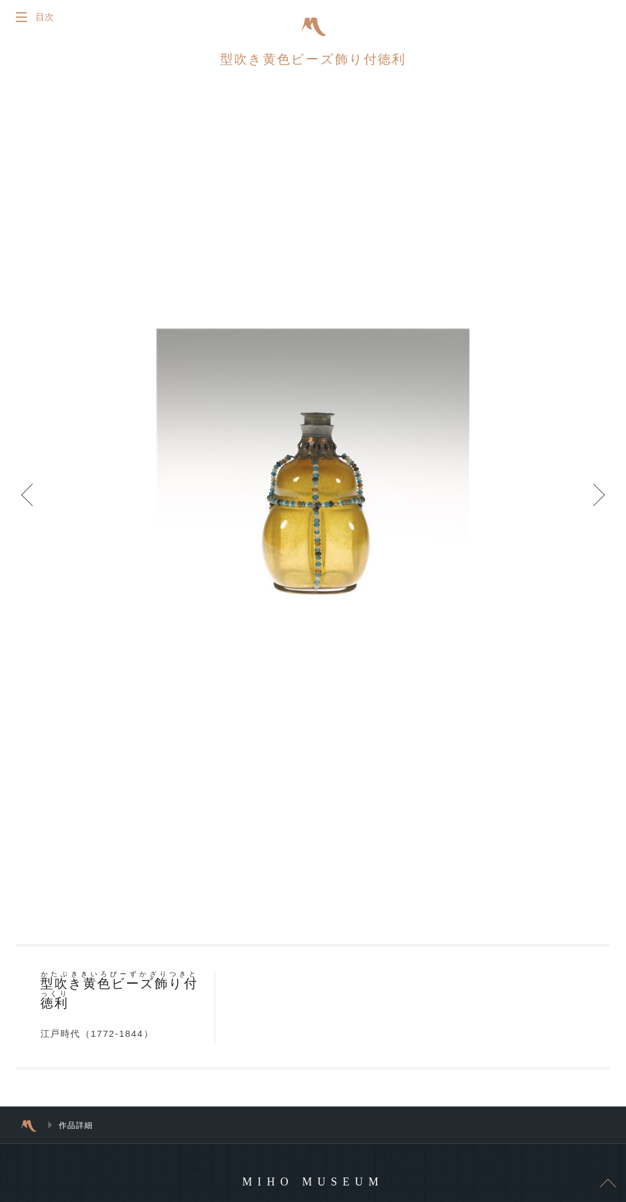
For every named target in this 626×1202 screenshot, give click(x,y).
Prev (36, 507)
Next (589, 507)
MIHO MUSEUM (313, 1189)
